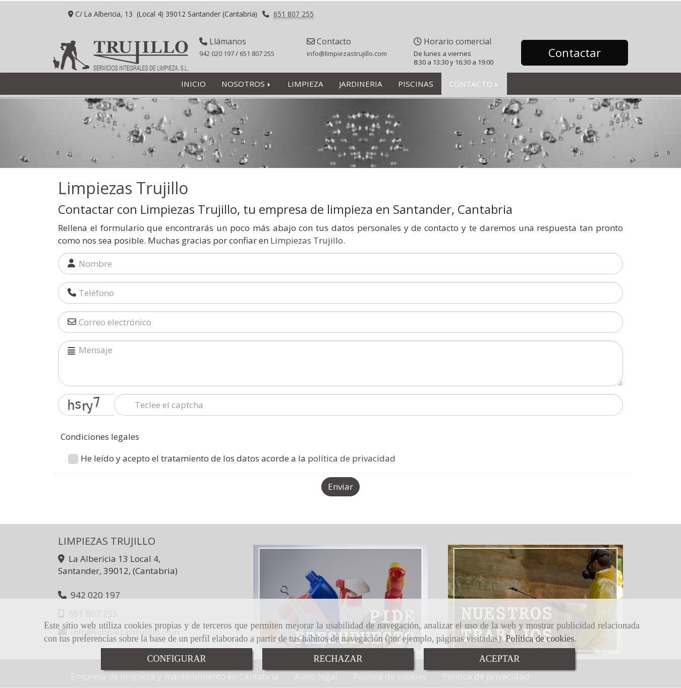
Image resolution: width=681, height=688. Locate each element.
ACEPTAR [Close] (499, 659)
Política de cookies (539, 639)
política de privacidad (351, 458)
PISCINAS (415, 84)
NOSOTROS (246, 84)
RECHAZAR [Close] (337, 659)
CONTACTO (474, 84)
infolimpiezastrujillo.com (347, 53)
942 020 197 (216, 53)
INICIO (193, 84)
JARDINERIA (360, 84)
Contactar (574, 52)
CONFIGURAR (176, 659)
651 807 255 (293, 14)
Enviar (340, 486)
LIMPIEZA (305, 84)
